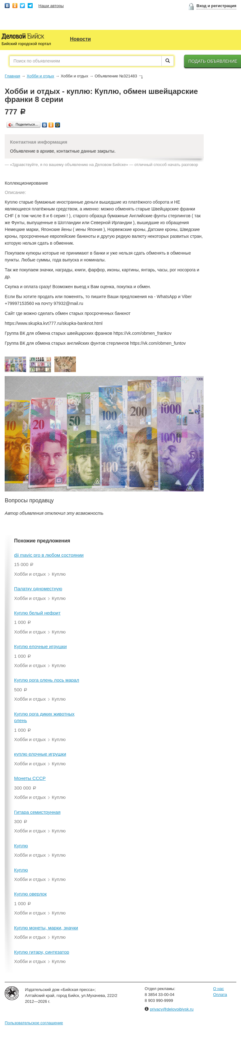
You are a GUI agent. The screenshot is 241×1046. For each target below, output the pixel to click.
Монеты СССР (29, 778)
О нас (218, 988)
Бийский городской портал (26, 43)
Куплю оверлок (30, 893)
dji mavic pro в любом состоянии (49, 555)
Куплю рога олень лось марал (46, 680)
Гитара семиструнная (37, 812)
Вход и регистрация (216, 5)
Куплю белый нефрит (37, 612)
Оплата (220, 994)
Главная (12, 76)
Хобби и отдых (40, 76)
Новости (80, 39)
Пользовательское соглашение (34, 1023)
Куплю (21, 845)
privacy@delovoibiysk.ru (171, 1009)
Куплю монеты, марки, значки (46, 927)
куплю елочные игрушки (40, 754)
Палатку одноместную (38, 588)
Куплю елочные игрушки (40, 646)
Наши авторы (51, 5)
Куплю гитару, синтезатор (41, 952)
